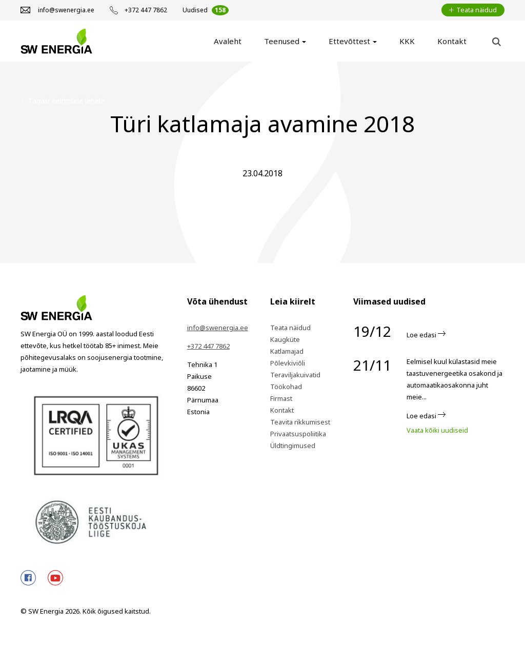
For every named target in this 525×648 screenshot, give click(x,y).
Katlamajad (287, 351)
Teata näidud (290, 327)
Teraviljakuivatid (295, 374)
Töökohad (286, 386)
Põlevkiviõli (287, 363)
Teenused (281, 41)
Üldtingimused (292, 445)
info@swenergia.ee (217, 327)
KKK (407, 41)
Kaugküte (285, 339)
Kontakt (452, 41)
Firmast (281, 398)
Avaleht (227, 41)
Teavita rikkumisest (300, 422)
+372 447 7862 (208, 346)
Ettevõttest (349, 41)
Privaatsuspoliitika (298, 433)
